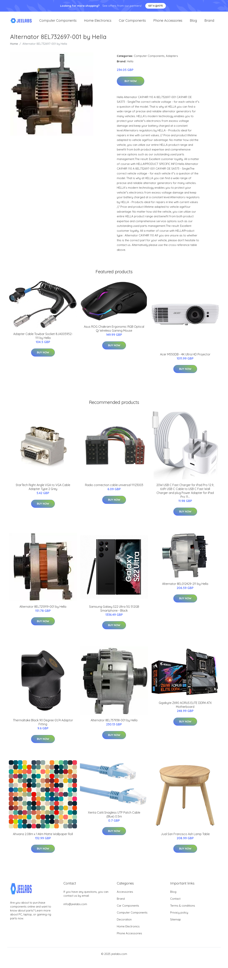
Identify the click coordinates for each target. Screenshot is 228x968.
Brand (209, 22)
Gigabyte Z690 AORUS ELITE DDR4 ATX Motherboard (185, 708)
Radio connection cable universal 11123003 (114, 489)
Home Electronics (97, 22)
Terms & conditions (182, 909)
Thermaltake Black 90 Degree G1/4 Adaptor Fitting (43, 726)
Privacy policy (179, 916)
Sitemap (175, 923)
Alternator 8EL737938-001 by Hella (114, 724)
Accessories (125, 895)
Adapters (172, 59)
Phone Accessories (167, 22)
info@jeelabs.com (75, 908)
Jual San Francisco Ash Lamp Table (185, 838)
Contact (175, 902)
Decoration (124, 923)
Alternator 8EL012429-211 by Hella (185, 587)
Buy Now (130, 84)
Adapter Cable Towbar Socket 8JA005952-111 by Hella (43, 339)
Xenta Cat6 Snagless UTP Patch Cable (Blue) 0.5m (114, 818)
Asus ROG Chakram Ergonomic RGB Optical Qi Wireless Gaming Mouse (114, 332)
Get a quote (155, 5)
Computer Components (58, 22)
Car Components (132, 22)
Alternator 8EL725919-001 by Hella (42, 610)
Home (14, 47)
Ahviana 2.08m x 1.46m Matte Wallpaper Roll (43, 838)
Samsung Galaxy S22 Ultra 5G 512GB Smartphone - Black (114, 612)
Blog (193, 22)
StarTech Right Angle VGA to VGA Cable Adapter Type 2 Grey (43, 490)
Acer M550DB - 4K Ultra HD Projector (185, 358)
